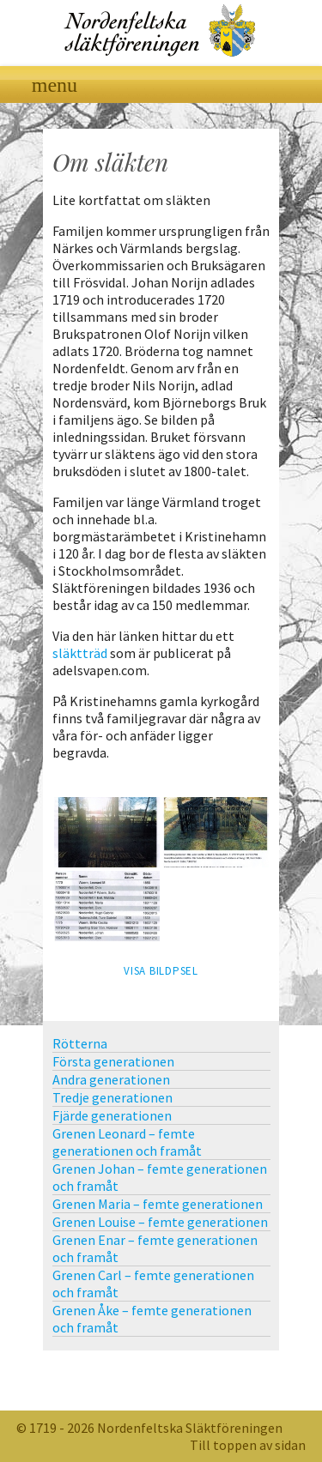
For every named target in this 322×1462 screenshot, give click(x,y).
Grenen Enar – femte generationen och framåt (155, 1248)
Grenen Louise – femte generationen (160, 1221)
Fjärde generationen (112, 1115)
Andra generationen (111, 1079)
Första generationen (113, 1061)
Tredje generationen (112, 1097)
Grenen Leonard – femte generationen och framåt (127, 1142)
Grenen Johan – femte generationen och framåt (159, 1177)
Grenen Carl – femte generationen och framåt (153, 1283)
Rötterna (79, 1043)
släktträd (79, 653)
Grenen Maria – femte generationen (157, 1203)
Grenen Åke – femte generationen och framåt (152, 1319)
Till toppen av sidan (248, 1444)
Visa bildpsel (161, 971)
